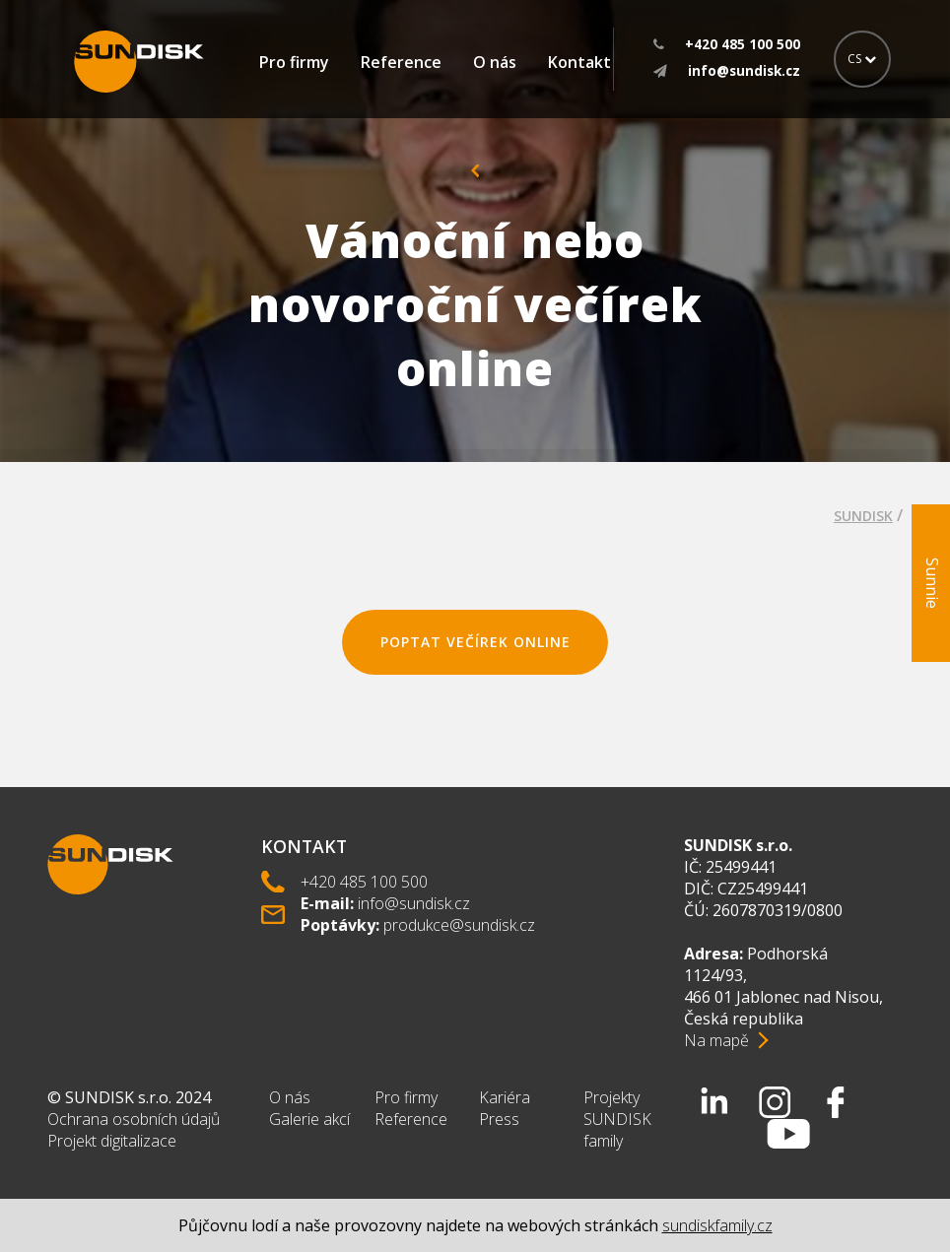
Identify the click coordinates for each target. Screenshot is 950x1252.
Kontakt (579, 62)
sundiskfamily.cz (717, 1225)
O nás (494, 62)
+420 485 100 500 (364, 881)
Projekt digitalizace (111, 1141)
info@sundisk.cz (414, 903)
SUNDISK (863, 515)
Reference (401, 62)
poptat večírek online (475, 641)
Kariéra (504, 1097)
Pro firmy (294, 62)
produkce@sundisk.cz (459, 925)
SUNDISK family (617, 1130)
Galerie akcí (309, 1119)
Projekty (611, 1097)
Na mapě (716, 1040)
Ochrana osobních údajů (133, 1119)
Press (499, 1119)
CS (862, 58)
